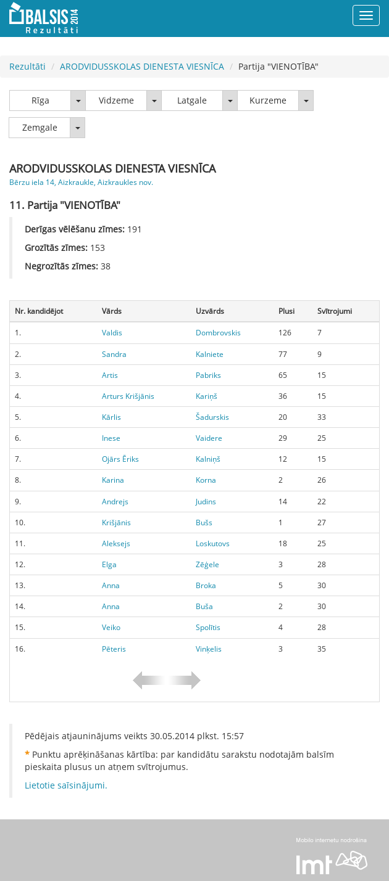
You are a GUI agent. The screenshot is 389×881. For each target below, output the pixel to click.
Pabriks (208, 375)
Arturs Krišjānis (128, 396)
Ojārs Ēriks (120, 459)
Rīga (40, 100)
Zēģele (207, 564)
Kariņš (206, 396)
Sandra (114, 354)
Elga (109, 564)
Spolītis (208, 627)
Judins (206, 501)
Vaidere (209, 438)
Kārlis (111, 417)
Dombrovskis (218, 332)
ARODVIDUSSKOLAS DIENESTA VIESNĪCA (142, 66)
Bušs (204, 522)
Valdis (112, 332)
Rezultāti (27, 66)
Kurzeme (268, 100)
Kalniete (210, 354)
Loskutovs (213, 543)
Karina (113, 480)
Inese (111, 438)
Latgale (192, 100)
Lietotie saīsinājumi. (66, 785)
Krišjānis (116, 522)
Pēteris (114, 649)
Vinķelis (209, 649)
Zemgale (39, 127)
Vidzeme (116, 100)
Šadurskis (212, 417)
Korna (206, 480)
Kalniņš (208, 459)
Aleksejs (116, 543)
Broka (206, 585)
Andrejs (115, 501)
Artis (110, 375)
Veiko (111, 627)
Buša (204, 606)
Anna (111, 585)
